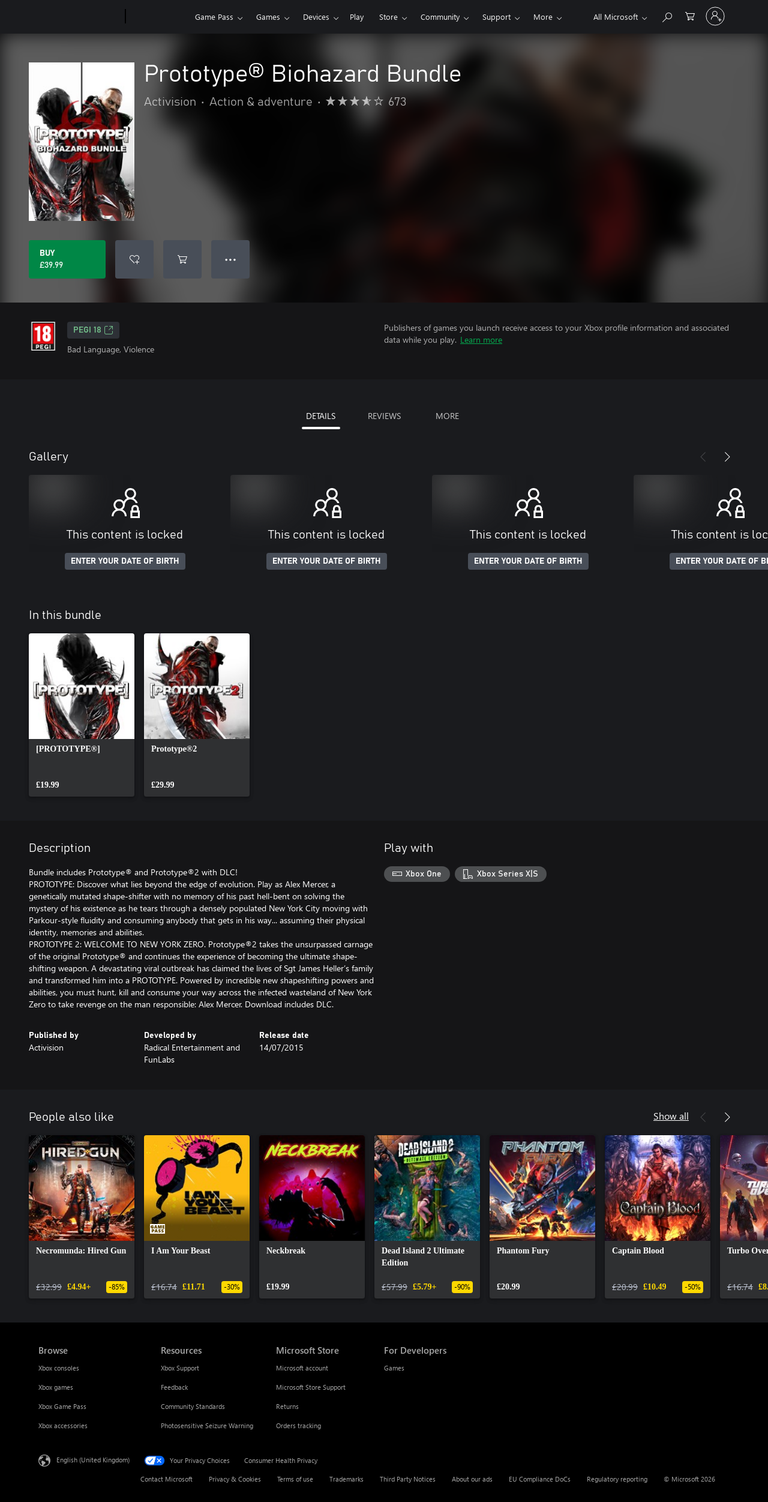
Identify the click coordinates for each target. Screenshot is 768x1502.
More (543, 16)
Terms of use (295, 1479)
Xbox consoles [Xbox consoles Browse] (58, 1368)
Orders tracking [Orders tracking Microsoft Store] (298, 1425)
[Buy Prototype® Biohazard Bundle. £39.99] (67, 259)
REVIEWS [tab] (384, 415)
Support (496, 16)
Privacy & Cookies (235, 1479)
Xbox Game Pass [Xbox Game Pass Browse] (62, 1406)
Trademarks (346, 1479)
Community (440, 16)
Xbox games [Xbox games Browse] (55, 1387)
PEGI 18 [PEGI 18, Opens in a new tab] (93, 330)
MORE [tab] (447, 415)
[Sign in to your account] (715, 16)
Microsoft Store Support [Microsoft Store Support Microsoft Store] (311, 1387)
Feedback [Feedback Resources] (174, 1387)
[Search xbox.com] (666, 15)
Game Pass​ (214, 16)
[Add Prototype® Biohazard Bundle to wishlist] (134, 259)
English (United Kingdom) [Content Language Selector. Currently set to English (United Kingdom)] (93, 1460)
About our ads (472, 1479)
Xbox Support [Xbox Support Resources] (180, 1368)
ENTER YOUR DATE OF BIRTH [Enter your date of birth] (125, 561)
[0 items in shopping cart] (690, 15)
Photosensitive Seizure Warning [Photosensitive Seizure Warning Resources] (207, 1425)
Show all (671, 1115)
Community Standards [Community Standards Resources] (193, 1406)
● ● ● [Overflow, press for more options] (230, 259)
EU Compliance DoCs (540, 1479)
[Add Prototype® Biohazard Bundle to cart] (182, 259)
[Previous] (703, 456)
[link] (81, 715)
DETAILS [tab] (320, 415)
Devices (316, 16)
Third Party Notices (408, 1479)
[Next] (727, 456)
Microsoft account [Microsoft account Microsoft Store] (302, 1368)
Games (268, 16)
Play (357, 16)
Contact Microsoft (166, 1479)
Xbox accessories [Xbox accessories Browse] (63, 1425)
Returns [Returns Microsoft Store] (287, 1406)
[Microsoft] (79, 17)
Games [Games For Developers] (394, 1368)
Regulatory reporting (617, 1479)
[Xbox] (158, 17)
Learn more (481, 339)
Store (388, 16)
